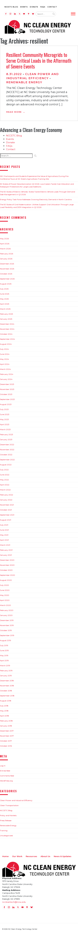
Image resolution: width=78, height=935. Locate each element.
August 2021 (5, 520)
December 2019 (7, 620)
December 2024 (7, 324)
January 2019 (6, 675)
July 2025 (4, 289)
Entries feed (5, 771)
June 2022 (4, 475)
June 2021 (4, 530)
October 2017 (6, 741)
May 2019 (4, 655)
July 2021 (4, 525)
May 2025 (4, 299)
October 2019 (6, 630)
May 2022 (4, 480)
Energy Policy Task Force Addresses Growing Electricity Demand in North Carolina (36, 199)
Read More (14, 112)
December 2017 (7, 731)
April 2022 (4, 485)
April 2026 (4, 243)
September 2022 (7, 459)
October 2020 (6, 570)
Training (3, 830)
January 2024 (6, 379)
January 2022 (6, 500)
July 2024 (4, 349)
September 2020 (7, 575)
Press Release (5, 820)
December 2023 (7, 384)
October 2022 (6, 454)
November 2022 (7, 449)
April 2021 (4, 540)
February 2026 (6, 254)
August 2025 (5, 284)
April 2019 (4, 660)
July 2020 (4, 585)
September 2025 (7, 279)
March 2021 (5, 545)
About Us (45, 856)
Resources (31, 856)
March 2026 (5, 248)
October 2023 (6, 394)
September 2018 (7, 696)
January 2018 (6, 726)
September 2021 (7, 515)
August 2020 (6, 580)
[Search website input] (43, 14)
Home (5, 856)
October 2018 (6, 690)
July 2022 (4, 469)
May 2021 (4, 535)
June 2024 (4, 354)
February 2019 (6, 670)
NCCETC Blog (11, 7)
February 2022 (6, 495)
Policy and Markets (8, 815)
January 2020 (6, 615)
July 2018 (4, 706)
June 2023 (4, 414)
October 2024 (6, 334)
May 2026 (4, 238)
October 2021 (6, 510)
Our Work (17, 856)
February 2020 (6, 610)
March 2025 (5, 309)
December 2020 (7, 560)
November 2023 (7, 389)
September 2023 (7, 399)
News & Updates (62, 856)
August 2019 (5, 640)
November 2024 (7, 329)
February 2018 (6, 721)
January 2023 (6, 439)
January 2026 (6, 259)
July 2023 (4, 409)
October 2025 (6, 274)
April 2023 (4, 424)
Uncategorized (6, 835)
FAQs (42, 7)
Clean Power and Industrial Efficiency (16, 800)
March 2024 (5, 369)
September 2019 (7, 635)
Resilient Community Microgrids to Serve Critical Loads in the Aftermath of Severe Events (38, 60)
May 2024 (4, 359)
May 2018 (4, 711)
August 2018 (5, 701)
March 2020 (5, 605)
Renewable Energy (24, 82)
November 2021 (7, 505)
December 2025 (7, 264)
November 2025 (7, 269)
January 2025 (6, 319)
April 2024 (4, 364)
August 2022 (6, 464)
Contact (52, 7)
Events (24, 7)
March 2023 (5, 429)
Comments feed (7, 776)
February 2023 (6, 434)
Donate (34, 7)
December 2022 (7, 444)
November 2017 (7, 736)
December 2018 (7, 680)
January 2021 (6, 555)
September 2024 (7, 339)
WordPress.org (6, 781)
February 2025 (6, 314)
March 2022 (5, 490)
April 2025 (4, 304)
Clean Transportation (9, 805)
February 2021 (6, 550)
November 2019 (7, 625)
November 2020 (7, 565)
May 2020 (4, 595)
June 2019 (4, 650)
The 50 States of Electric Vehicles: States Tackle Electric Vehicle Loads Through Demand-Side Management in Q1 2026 (38, 193)
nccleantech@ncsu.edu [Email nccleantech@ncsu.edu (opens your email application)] (14, 902)
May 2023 (4, 419)
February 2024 (6, 374)
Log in (2, 766)
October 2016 (6, 746)
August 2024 (6, 344)
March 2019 (5, 665)
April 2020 (5, 600)
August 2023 (6, 404)
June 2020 (5, 590)
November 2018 (7, 685)
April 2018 (4, 716)
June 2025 (4, 294)
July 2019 (4, 645)
